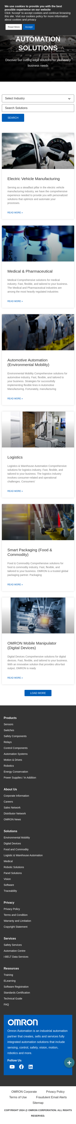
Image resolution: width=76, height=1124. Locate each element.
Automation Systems (16, 753)
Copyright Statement (16, 926)
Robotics (9, 765)
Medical (8, 861)
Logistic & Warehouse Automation (23, 855)
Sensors (8, 724)
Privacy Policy (12, 908)
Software (9, 884)
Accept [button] (29, 27)
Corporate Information (16, 795)
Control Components (16, 747)
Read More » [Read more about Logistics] (15, 491)
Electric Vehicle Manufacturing (33, 179)
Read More (14, 27)
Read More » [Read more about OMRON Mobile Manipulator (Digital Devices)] (15, 678)
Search (13, 117)
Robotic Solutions (14, 867)
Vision (7, 879)
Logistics (15, 457)
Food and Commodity (16, 849)
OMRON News (12, 819)
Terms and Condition (16, 914)
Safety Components (15, 736)
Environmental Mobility (17, 837)
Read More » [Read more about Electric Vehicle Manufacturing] (15, 212)
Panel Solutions (13, 873)
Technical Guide (13, 998)
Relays (8, 742)
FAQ (6, 1004)
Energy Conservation (16, 771)
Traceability (10, 890)
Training (8, 974)
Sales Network (12, 807)
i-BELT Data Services (16, 956)
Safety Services (13, 944)
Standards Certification (17, 992)
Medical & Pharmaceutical (30, 271)
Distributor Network (15, 813)
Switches (9, 730)
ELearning (10, 980)
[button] (38, 693)
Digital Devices (12, 843)
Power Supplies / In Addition (20, 777)
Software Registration (16, 986)
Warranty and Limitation (17, 920)
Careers (8, 801)
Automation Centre (14, 950)
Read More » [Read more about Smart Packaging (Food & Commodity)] (15, 584)
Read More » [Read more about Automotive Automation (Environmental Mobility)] (15, 398)
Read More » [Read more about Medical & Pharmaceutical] (15, 301)
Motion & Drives (13, 759)
